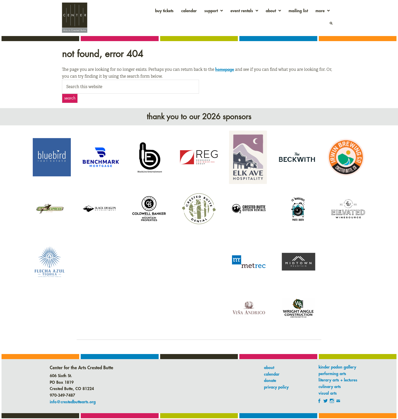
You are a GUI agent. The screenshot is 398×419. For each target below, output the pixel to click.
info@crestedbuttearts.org (73, 402)
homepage (224, 70)
